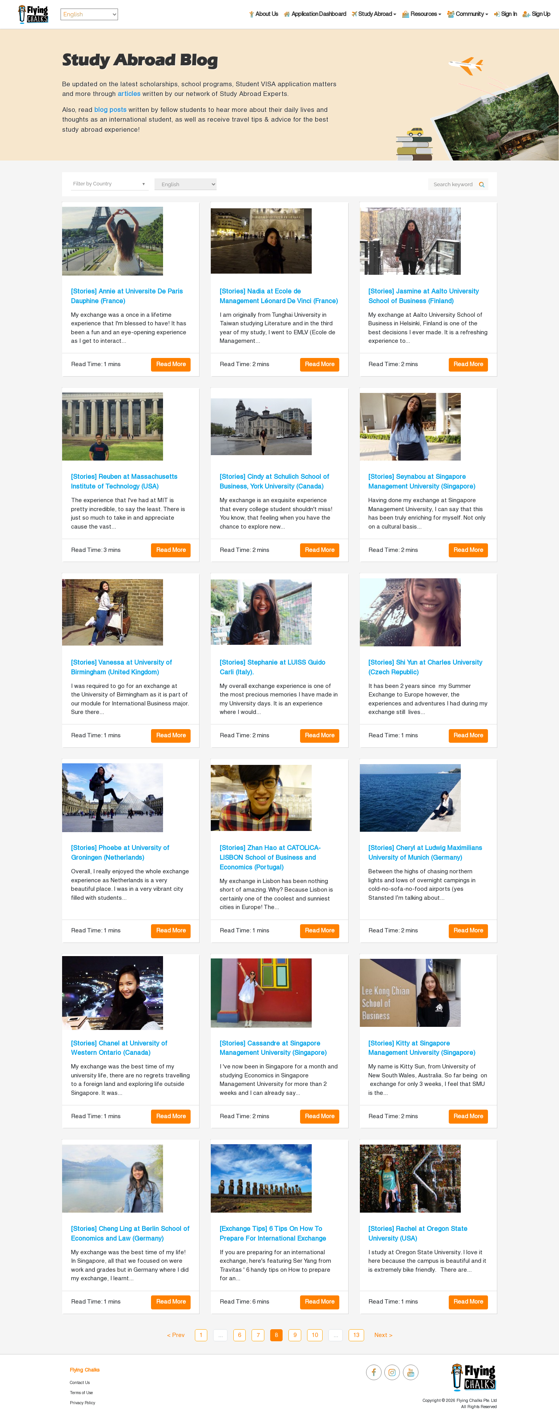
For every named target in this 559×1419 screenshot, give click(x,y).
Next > (383, 1335)
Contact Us (80, 1383)
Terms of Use (81, 1393)
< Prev (176, 1335)
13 (356, 1335)
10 (315, 1335)
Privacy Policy (82, 1403)
